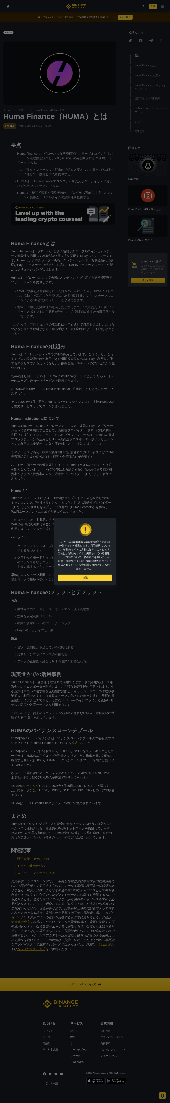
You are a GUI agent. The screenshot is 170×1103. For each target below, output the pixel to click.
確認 (85, 577)
